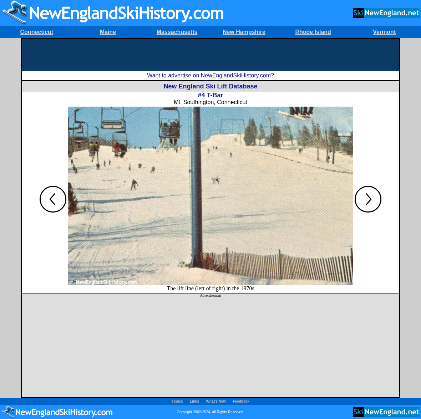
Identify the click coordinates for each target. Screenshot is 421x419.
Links (194, 401)
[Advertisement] (210, 55)
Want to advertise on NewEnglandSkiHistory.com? (210, 75)
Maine (108, 32)
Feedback (241, 401)
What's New (216, 401)
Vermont (384, 32)
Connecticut (36, 32)
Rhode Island (313, 32)
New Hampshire (244, 32)
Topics (177, 401)
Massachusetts (177, 32)
